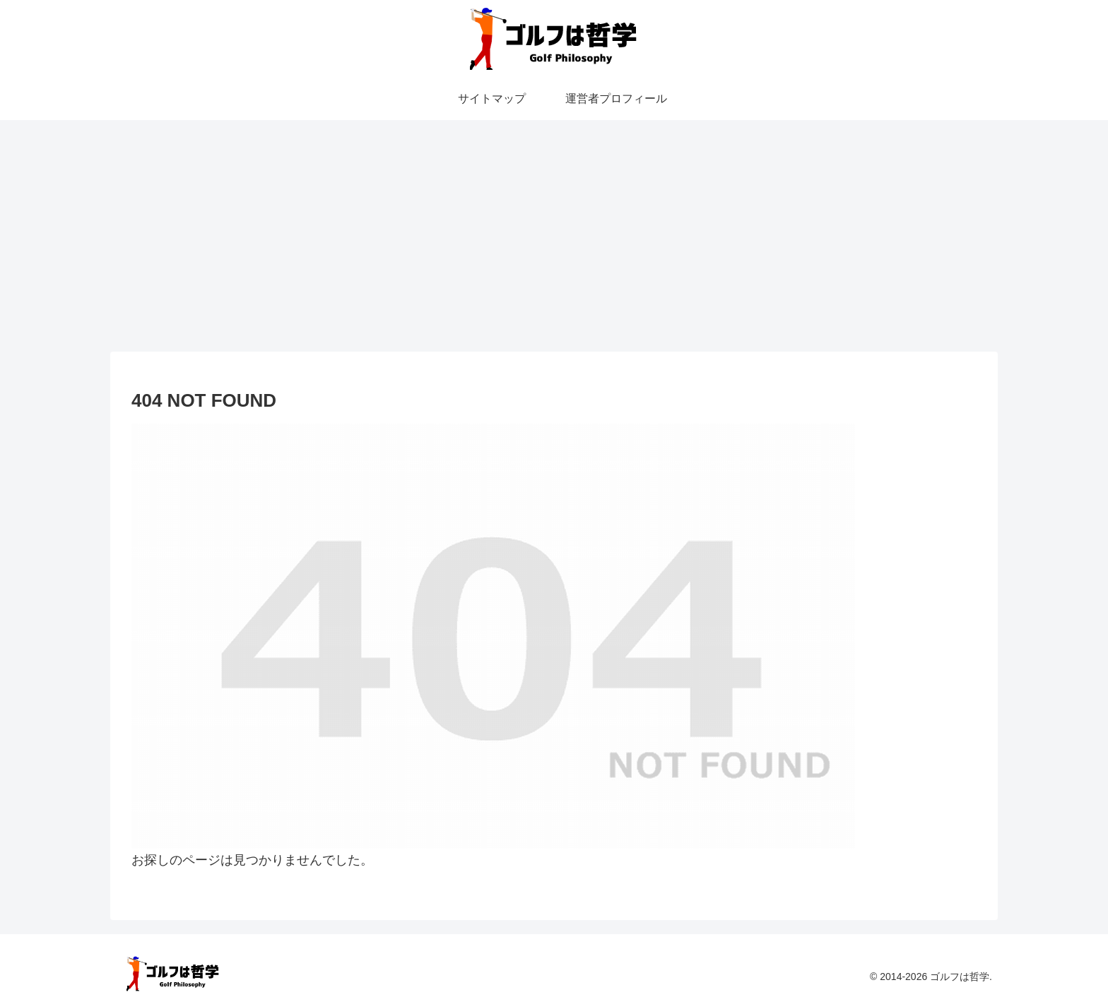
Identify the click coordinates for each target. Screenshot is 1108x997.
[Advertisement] (554, 236)
